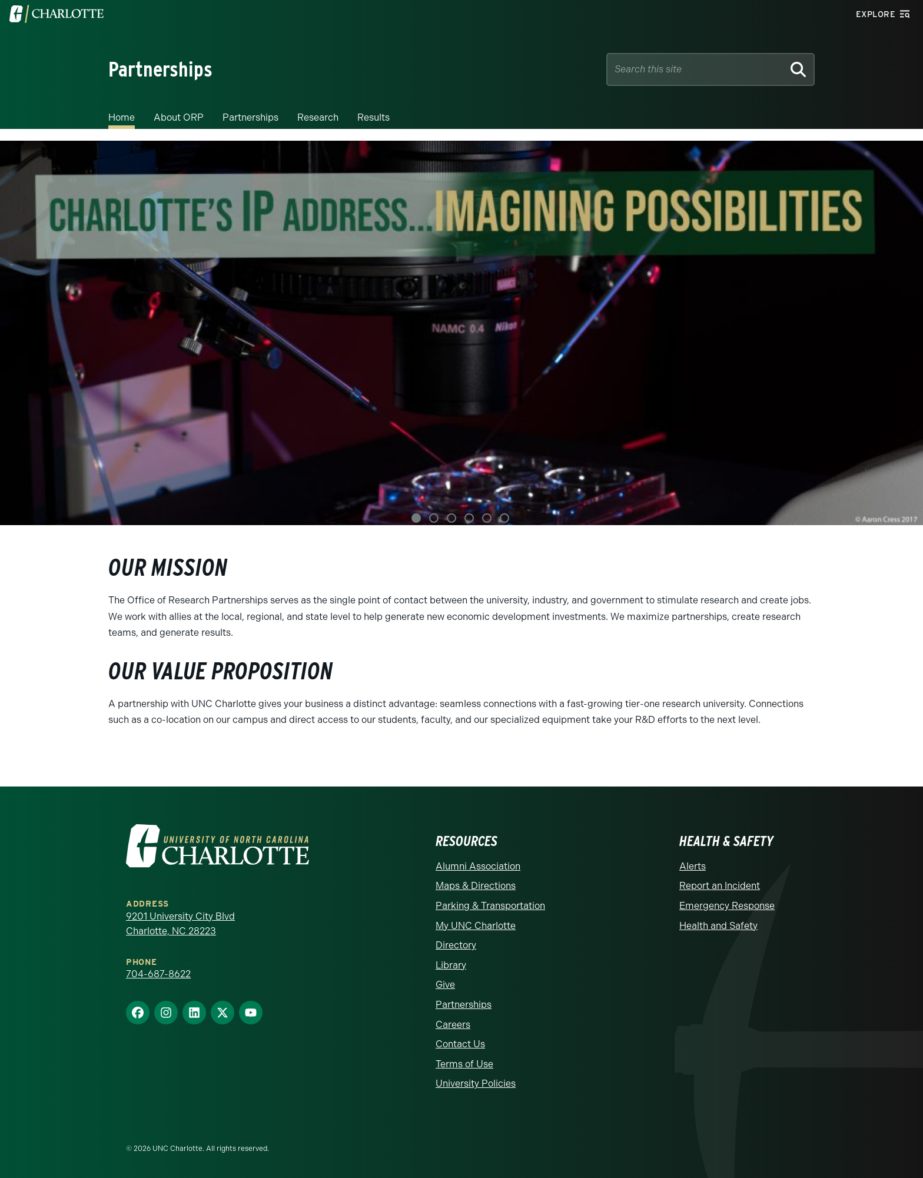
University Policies (476, 1083)
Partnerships (250, 117)
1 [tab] (416, 518)
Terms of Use (464, 1064)
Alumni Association (478, 866)
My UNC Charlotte (476, 925)
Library (451, 965)
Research (317, 117)
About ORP (179, 117)
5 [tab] (487, 518)
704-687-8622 (158, 974)
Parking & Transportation (490, 905)
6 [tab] (504, 518)
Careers (453, 1024)
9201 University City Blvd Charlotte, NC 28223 (180, 924)
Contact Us (460, 1044)
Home (121, 117)
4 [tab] (469, 518)
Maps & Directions (476, 885)
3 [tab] (451, 518)
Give (445, 984)
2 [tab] (434, 518)
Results (373, 117)
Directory (456, 945)
